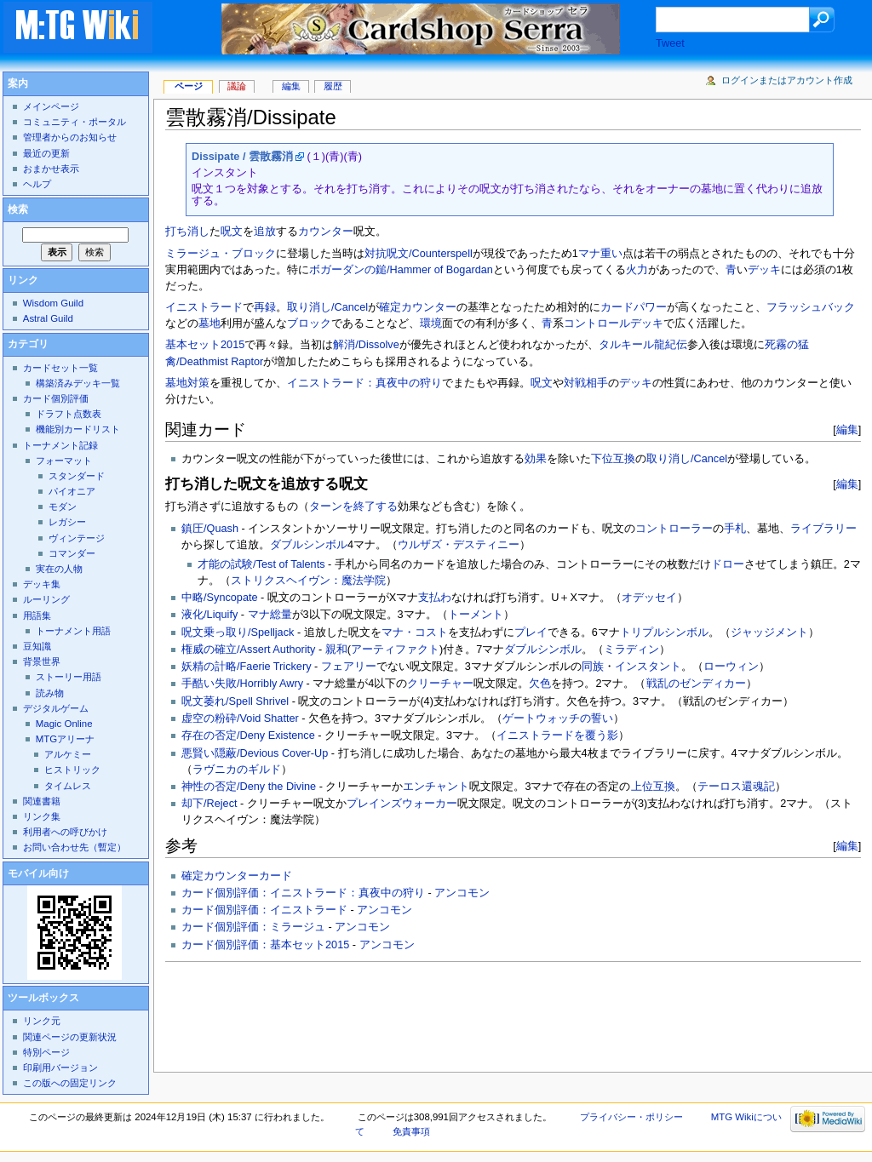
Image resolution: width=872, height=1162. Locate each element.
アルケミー (67, 754)
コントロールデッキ (613, 323)
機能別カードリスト (78, 429)
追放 (265, 232)
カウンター (325, 232)
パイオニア (72, 491)
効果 (536, 459)
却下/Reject (209, 804)
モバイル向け (38, 873)
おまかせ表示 (51, 168)
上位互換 (653, 787)
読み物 (50, 693)
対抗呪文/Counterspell (418, 254)
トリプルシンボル (664, 632)
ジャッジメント (769, 632)
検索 (18, 209)
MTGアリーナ (65, 739)
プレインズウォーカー (402, 804)
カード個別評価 (56, 398)
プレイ (531, 632)
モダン (63, 506)
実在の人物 (59, 569)
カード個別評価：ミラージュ (253, 927)
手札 (735, 529)
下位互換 (613, 459)
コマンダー (72, 553)
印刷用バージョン (60, 1067)
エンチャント (436, 787)
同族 (593, 667)
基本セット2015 (204, 345)
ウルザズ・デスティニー (458, 545)
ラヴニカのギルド (236, 770)
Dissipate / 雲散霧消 (242, 157)
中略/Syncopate (219, 598)
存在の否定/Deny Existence (248, 735)
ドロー (727, 564)
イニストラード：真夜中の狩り (364, 383)
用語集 (37, 615)
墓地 (209, 323)
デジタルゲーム (56, 708)
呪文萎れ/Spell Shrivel (235, 701)
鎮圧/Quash (209, 529)
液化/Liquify (209, 615)
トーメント (475, 615)
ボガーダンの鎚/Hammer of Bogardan (401, 270)
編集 (847, 429)
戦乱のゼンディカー (696, 684)
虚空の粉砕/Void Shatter (240, 718)
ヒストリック (72, 769)
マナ (589, 254)
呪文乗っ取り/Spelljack (237, 632)
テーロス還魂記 (736, 787)
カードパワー (633, 307)
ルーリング (46, 599)
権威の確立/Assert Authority (248, 649)
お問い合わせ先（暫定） (74, 847)
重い (611, 254)
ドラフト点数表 (68, 414)
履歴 (333, 86)
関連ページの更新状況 (70, 1037)
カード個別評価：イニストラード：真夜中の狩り (303, 893)
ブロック (309, 323)
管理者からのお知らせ (70, 137)
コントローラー (674, 529)
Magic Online (64, 723)
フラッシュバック (810, 307)
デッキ (764, 270)
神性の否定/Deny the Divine (248, 787)
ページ (189, 86)
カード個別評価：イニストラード (264, 910)
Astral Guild (48, 318)
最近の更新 (46, 153)
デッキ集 (41, 584)
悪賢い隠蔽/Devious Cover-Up (254, 753)
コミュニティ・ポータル (74, 122)
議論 (236, 86)
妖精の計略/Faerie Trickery (246, 667)
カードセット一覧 (60, 368)
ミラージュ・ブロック (220, 254)
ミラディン (631, 649)
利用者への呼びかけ (65, 832)
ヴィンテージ (77, 538)
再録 (265, 307)
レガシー (67, 522)
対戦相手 (586, 383)
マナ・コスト (415, 632)
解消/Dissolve (366, 345)
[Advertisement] (475, 1012)
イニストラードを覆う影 (557, 735)
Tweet (670, 43)
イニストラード (204, 307)
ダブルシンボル (308, 545)
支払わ (434, 598)
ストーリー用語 (68, 677)
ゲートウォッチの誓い (557, 718)
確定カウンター (417, 307)
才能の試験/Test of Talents (261, 564)
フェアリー (348, 667)
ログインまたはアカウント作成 (786, 80)
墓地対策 (187, 383)
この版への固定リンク (70, 1083)
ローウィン (731, 667)
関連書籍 (41, 801)
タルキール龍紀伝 (643, 345)
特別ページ (46, 1052)
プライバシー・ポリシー (631, 1117)
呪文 (232, 232)
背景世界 (41, 661)
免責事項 (411, 1131)
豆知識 (37, 646)
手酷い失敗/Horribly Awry (242, 684)
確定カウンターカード (236, 876)
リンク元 (41, 1021)
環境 (431, 323)
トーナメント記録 (60, 445)
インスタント (648, 667)
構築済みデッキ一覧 (78, 383)
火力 (637, 270)
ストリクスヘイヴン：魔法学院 (308, 581)
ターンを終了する (353, 506)
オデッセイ (649, 598)
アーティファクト (395, 649)
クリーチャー (440, 684)
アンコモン (462, 893)
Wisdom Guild (53, 303)
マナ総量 (270, 615)
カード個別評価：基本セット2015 (265, 945)
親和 (336, 649)
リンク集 (41, 816)
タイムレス (67, 786)
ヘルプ (37, 184)
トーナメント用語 (73, 631)
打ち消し (187, 232)
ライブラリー (823, 529)
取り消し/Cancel (327, 307)
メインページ (51, 106)
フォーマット (64, 460)
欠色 (540, 684)
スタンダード (77, 476)
